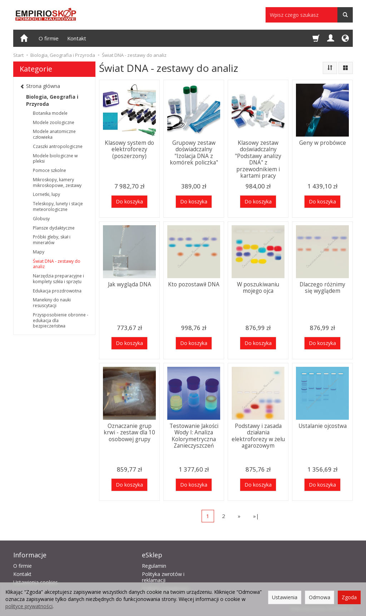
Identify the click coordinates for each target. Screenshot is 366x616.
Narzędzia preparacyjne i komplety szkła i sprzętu (58, 279)
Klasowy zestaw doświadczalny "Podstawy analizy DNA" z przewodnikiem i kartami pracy (258, 159)
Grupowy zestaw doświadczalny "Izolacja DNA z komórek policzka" (194, 152)
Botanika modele (50, 113)
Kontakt (76, 38)
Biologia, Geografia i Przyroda (52, 100)
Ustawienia (284, 597)
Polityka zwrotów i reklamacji (163, 577)
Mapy (38, 252)
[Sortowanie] (330, 68)
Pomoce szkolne (49, 170)
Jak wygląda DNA (129, 284)
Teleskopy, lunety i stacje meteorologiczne (58, 206)
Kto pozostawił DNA (193, 284)
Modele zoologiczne (53, 122)
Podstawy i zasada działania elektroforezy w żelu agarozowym (258, 435)
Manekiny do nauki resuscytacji (52, 303)
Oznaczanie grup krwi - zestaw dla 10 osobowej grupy (129, 432)
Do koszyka (129, 201)
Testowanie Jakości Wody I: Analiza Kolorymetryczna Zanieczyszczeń (193, 435)
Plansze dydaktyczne (54, 228)
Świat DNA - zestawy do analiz (56, 264)
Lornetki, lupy (46, 194)
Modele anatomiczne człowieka (54, 134)
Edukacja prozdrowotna (57, 291)
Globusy (41, 219)
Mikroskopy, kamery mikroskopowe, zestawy (57, 182)
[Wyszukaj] (345, 15)
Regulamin (154, 565)
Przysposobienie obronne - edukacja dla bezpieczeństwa (60, 320)
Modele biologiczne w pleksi (55, 158)
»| (256, 515)
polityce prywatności (29, 606)
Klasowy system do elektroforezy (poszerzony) (129, 149)
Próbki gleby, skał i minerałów (51, 240)
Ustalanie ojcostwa (322, 426)
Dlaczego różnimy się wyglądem (322, 288)
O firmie (49, 38)
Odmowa (319, 597)
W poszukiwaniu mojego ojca (258, 288)
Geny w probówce (322, 143)
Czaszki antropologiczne (58, 146)
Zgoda (349, 597)
